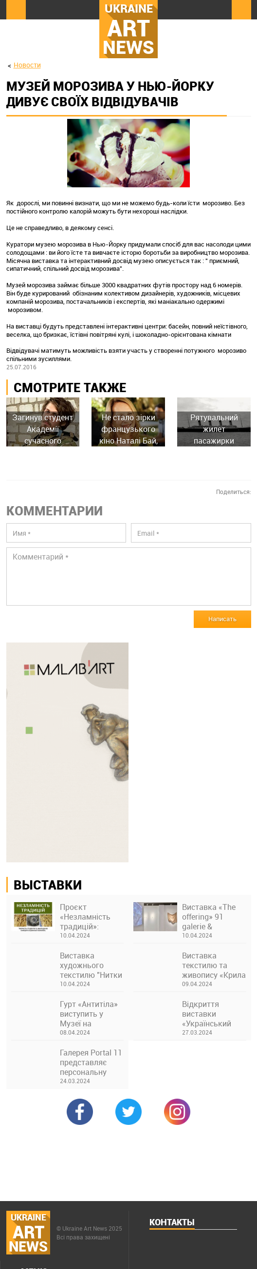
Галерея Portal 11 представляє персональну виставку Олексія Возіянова (92, 1062)
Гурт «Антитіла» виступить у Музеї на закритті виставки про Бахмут (89, 1013)
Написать (222, 618)
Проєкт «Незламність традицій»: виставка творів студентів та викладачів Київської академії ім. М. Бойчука (89, 916)
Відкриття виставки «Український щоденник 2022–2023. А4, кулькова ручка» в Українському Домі (213, 1013)
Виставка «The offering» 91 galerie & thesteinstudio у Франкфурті (209, 916)
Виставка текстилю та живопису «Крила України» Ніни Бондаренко (214, 965)
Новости (27, 64)
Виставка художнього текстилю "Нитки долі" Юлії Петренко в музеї (91, 965)
